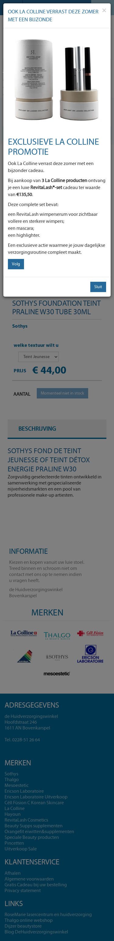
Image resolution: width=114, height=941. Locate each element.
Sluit (98, 286)
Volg (16, 264)
